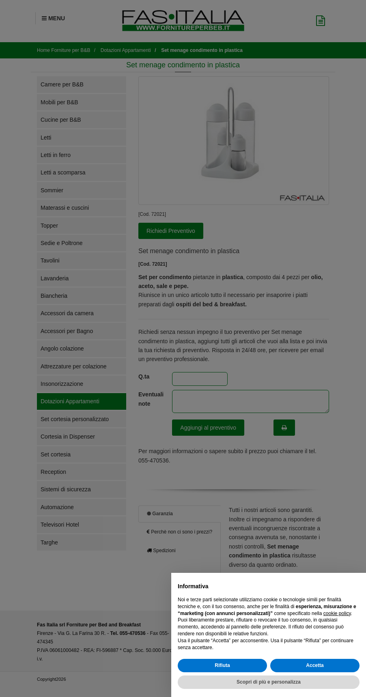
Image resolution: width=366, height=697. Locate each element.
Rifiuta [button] (222, 665)
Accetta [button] (314, 665)
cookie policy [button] (337, 613)
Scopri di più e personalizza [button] (269, 682)
